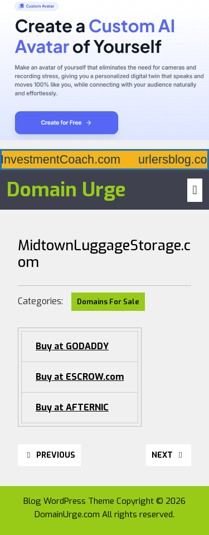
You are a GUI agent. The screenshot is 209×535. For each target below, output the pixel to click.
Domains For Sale (108, 301)
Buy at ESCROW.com (80, 377)
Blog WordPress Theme (68, 501)
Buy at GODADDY (72, 346)
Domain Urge (66, 189)
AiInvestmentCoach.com (124, 159)
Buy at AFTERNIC (72, 407)
